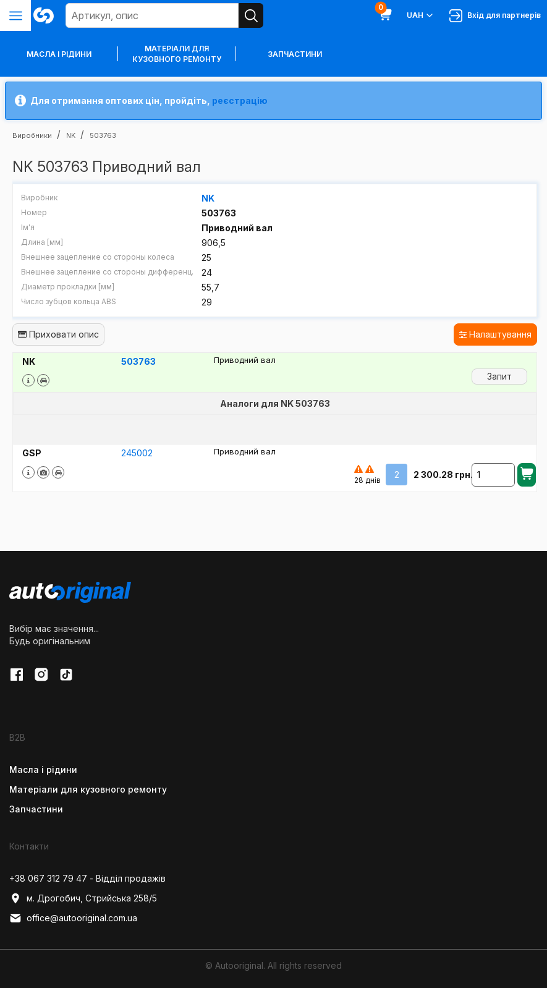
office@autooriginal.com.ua (73, 918)
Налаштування (495, 334)
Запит (499, 376)
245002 (137, 453)
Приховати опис (58, 334)
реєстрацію (240, 100)
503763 (138, 361)
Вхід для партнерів (495, 15)
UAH (421, 15)
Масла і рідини (43, 769)
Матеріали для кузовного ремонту (176, 54)
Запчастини (295, 54)
